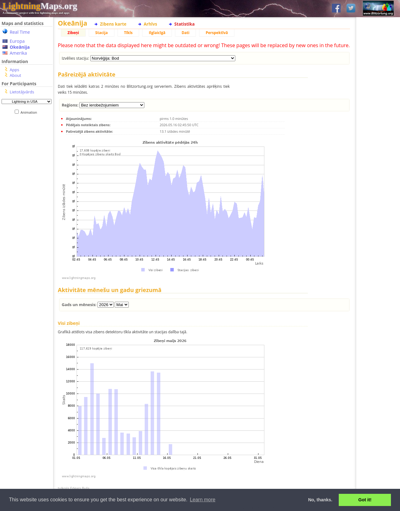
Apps (14, 69)
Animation (30, 112)
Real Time (20, 32)
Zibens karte (113, 24)
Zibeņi (73, 32)
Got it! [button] (365, 499)
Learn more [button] (202, 499)
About (15, 75)
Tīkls (128, 32)
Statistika (184, 24)
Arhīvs (150, 24)
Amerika (18, 53)
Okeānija (20, 47)
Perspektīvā (217, 32)
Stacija (101, 32)
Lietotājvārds (22, 92)
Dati (185, 32)
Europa (17, 41)
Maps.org (39, 6)
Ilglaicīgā (157, 32)
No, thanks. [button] (320, 499)
